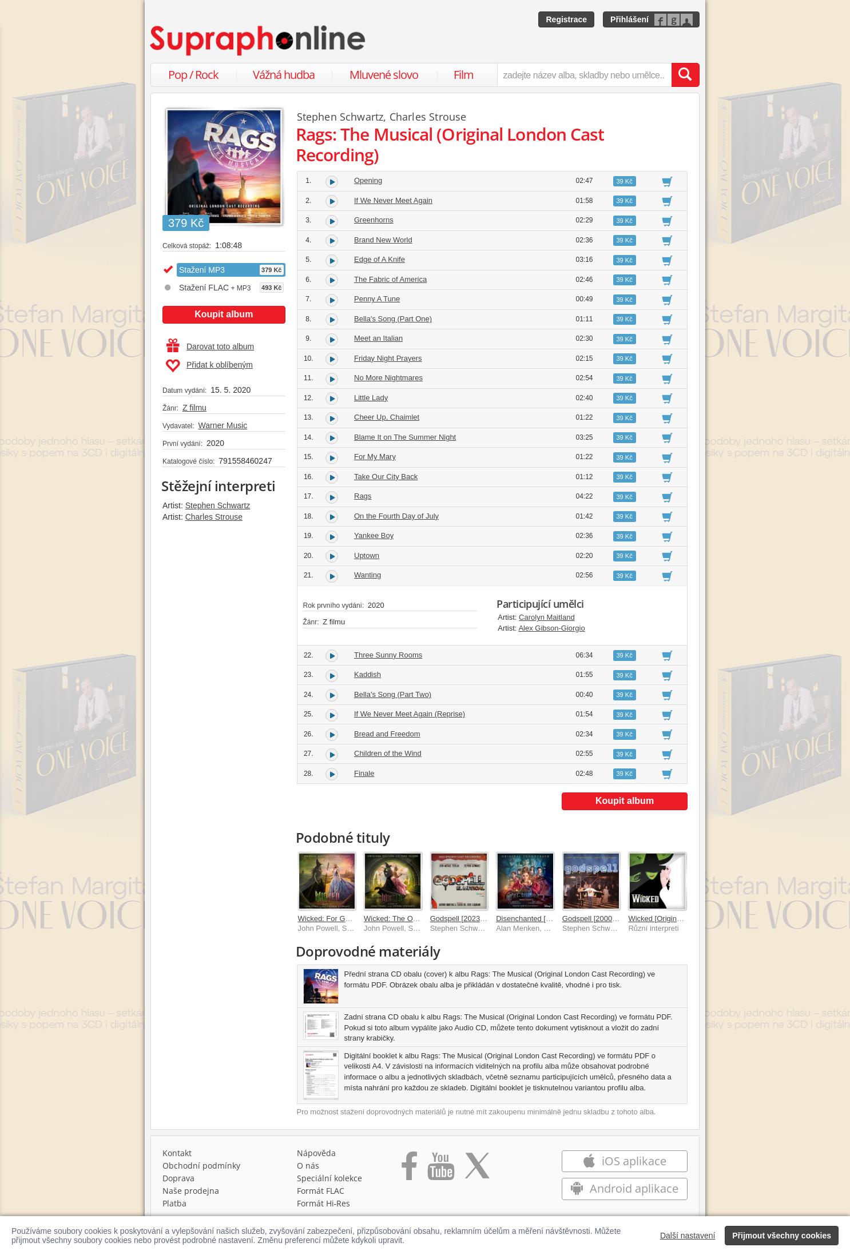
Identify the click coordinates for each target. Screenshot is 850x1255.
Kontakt (177, 1153)
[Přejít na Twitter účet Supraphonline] (477, 1169)
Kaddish (367, 674)
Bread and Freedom (387, 734)
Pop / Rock (193, 74)
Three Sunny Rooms (388, 655)
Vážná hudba (284, 74)
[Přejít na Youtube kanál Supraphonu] (440, 1169)
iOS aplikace (624, 1161)
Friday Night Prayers (388, 358)
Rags (362, 496)
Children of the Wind (388, 753)
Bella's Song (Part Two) (392, 694)
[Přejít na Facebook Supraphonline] (409, 1169)
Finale (364, 773)
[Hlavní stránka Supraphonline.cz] (258, 40)
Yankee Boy (374, 535)
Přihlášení (629, 19)
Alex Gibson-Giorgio (551, 628)
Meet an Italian (378, 338)
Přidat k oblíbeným (209, 366)
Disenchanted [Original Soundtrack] (554, 918)
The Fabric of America (390, 279)
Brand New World (383, 240)
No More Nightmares (388, 377)
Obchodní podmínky (201, 1165)
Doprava (178, 1178)
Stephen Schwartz (218, 505)
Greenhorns (374, 220)
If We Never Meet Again (393, 200)
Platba (174, 1203)
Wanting (367, 575)
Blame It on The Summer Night (405, 437)
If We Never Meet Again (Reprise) (409, 714)
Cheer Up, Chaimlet (386, 417)
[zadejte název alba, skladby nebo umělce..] (584, 75)
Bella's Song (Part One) (393, 318)
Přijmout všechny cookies (781, 1235)
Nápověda (316, 1153)
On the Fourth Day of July (396, 516)
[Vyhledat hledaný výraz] (685, 75)
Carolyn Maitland (547, 617)
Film (464, 74)
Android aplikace (624, 1188)
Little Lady (371, 397)
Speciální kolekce (329, 1178)
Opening (368, 180)
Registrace (566, 19)
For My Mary (375, 456)
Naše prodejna (190, 1190)
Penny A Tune (377, 298)
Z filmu (194, 407)
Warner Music (222, 425)
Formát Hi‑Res (324, 1203)
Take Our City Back (386, 476)
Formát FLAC (320, 1190)
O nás (308, 1165)
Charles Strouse (214, 516)
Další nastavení (688, 1235)
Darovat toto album (210, 346)
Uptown (366, 555)
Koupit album (223, 314)
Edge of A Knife (379, 259)
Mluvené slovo (383, 74)
